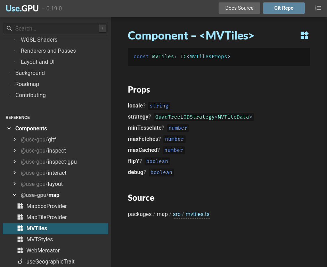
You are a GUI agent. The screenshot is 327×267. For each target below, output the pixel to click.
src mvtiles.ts (191, 214)
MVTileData (233, 118)
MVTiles (163, 57)
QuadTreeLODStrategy (185, 118)
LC (183, 57)
